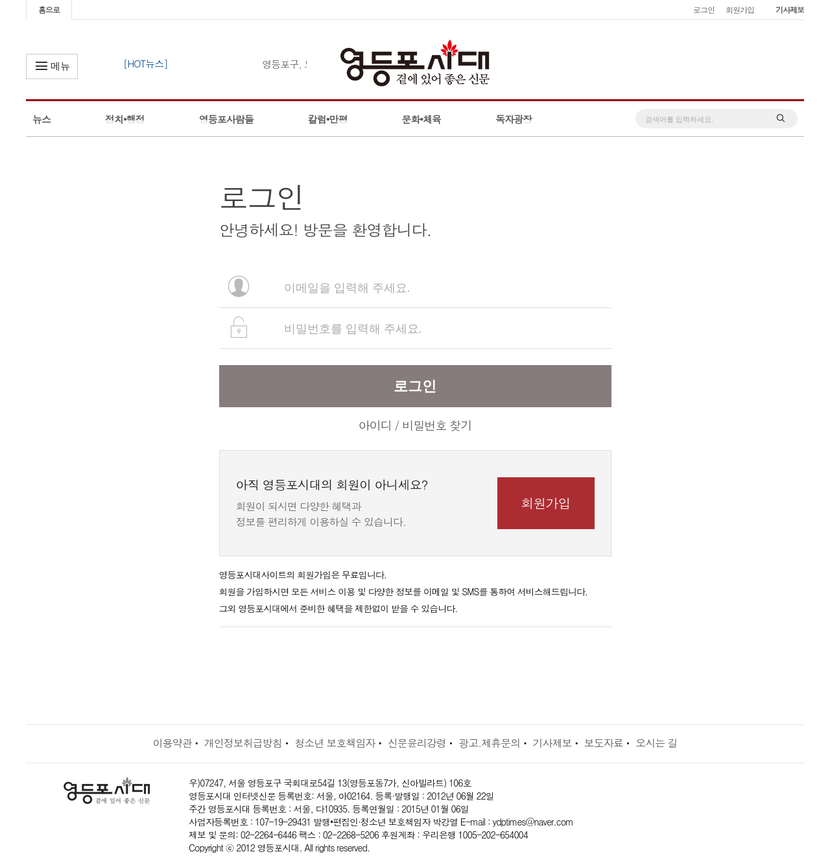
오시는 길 (656, 742)
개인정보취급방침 (243, 742)
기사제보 (790, 9)
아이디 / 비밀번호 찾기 (415, 425)
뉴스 (41, 119)
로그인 (704, 9)
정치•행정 (125, 119)
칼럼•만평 (328, 119)
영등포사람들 (226, 119)
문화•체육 (421, 119)
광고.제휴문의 (489, 742)
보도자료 (603, 742)
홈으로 (49, 9)
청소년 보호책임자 (334, 742)
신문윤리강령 (417, 742)
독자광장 (513, 119)
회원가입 (740, 9)
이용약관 (171, 742)
